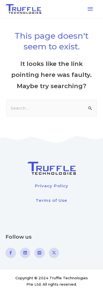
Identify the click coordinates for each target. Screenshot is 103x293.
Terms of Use (51, 200)
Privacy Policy (51, 185)
